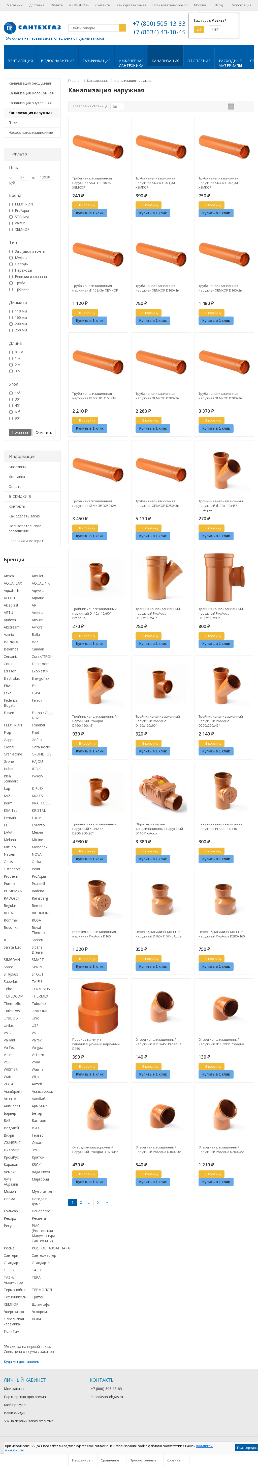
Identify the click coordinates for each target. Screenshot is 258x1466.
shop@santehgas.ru (107, 1396)
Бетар (37, 1113)
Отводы (18, 263)
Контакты (103, 5)
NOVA (37, 854)
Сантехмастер (44, 1255)
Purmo (9, 883)
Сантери (11, 1255)
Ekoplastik (40, 671)
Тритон (38, 1297)
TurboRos (12, 1010)
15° (14, 392)
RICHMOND (41, 912)
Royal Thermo (38, 930)
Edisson (10, 671)
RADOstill (11, 898)
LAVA (8, 832)
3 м (14, 371)
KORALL (38, 1319)
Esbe (36, 685)
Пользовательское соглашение (177, 5)
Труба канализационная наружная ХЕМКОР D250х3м (157, 503)
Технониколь (15, 1297)
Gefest (37, 739)
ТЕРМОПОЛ (42, 1289)
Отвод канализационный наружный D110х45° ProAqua (158, 1041)
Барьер (10, 1113)
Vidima (9, 1054)
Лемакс (10, 1171)
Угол (13, 384)
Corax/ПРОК (42, 656)
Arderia (37, 612)
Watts (8, 1076)
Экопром (39, 1311)
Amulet (37, 575)
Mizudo (10, 847)
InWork (37, 776)
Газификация (97, 60)
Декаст (38, 1142)
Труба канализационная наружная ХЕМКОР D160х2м (220, 288)
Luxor (36, 817)
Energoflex (40, 678)
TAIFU (37, 981)
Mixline (37, 839)
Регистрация (241, 5)
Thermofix (12, 1003)
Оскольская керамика (14, 1321)
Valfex (17, 223)
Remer (37, 905)
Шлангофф (41, 1304)
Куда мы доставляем (22, 1361)
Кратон (38, 1157)
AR (34, 605)
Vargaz (37, 1047)
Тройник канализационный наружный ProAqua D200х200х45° (221, 721)
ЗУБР (36, 1149)
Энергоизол (14, 1311)
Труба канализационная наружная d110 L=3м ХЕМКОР (95, 288)
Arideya (10, 619)
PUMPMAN (13, 890)
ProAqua (19, 210)
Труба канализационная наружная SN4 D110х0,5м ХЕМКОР (92, 183)
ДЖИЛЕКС (12, 1142)
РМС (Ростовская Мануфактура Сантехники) (43, 1233)
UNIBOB (11, 1018)
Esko (8, 693)
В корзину (84, 205)
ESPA (36, 693)
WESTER (11, 1069)
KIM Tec (10, 810)
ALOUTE (11, 597)
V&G (7, 1032)
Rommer (11, 920)
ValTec (9, 1047)
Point (36, 869)
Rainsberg (40, 898)
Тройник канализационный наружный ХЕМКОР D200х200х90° (94, 828)
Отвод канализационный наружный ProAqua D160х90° (158, 1149)
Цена (14, 167)
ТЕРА (36, 1277)
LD (6, 825)
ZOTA (8, 1084)
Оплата (57, 5)
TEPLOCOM (13, 996)
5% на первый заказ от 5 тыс (28, 1421)
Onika (36, 861)
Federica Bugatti (11, 703)
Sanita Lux (12, 947)
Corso (9, 663)
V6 (34, 1032)
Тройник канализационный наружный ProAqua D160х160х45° (94, 721)
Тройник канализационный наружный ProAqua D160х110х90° (221, 613)
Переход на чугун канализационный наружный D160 (96, 1044)
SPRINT (38, 966)
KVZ (7, 795)
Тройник (19, 289)
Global (9, 747)
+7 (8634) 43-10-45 (159, 32)
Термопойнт (14, 1289)
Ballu (36, 634)
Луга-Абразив (11, 1182)
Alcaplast (11, 605)
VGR (7, 1062)
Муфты (18, 257)
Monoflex (39, 847)
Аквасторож (42, 1091)
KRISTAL (39, 810)
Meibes (38, 832)
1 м (14, 358)
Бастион (39, 1120)
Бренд (15, 195)
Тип (13, 242)
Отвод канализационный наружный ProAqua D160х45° (95, 1149)
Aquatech (11, 590)
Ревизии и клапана (28, 276)
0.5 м (16, 352)
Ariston (37, 619)
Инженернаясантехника (131, 63)
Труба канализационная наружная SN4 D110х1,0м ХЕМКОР (155, 183)
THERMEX (40, 996)
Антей (37, 1084)
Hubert (9, 768)
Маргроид (40, 1179)
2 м (14, 364)
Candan (38, 649)
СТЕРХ (9, 1270)
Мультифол (42, 1191)
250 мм (18, 330)
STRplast (19, 216)
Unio (35, 1018)
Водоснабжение (58, 60)
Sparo (8, 966)
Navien (9, 854)
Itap (7, 788)
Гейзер (38, 1135)
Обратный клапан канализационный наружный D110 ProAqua (159, 828)
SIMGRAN (12, 959)
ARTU (8, 612)
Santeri (37, 939)
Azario (9, 634)
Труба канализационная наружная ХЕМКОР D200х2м (157, 395)
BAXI (36, 641)
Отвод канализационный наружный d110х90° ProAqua (221, 1041)
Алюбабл (39, 1098)
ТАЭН (36, 1270)
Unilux (9, 1025)
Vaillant (9, 1040)
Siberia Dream (37, 950)
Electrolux (12, 678)
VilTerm (38, 1054)
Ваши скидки (14, 1412)
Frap (7, 732)
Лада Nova (41, 1171)
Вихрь (9, 1135)
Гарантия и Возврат (26, 540)
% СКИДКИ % (79, 5)
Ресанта (39, 1218)
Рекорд (10, 1218)
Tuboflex (39, 1003)
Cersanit (10, 656)
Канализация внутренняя (30, 102)
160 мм (18, 317)
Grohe (9, 761)
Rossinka (11, 927)
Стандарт (12, 1262)
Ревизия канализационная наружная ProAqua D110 (220, 826)
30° (14, 399)
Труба (17, 282)
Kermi (8, 803)
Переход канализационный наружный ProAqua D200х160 (222, 933)
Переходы (20, 270)
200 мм (18, 323)
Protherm (11, 876)
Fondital (38, 725)
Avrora (37, 627)
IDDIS (36, 768)
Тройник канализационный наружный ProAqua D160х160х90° (158, 721)
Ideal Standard (11, 778)
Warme (38, 1069)
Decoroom (41, 663)
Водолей (11, 1127)
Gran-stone (13, 754)
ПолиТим (11, 1331)
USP (35, 1025)
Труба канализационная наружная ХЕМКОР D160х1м (157, 288)
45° (14, 405)
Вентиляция (20, 60)
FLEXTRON (21, 204)
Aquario (38, 597)
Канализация (165, 60)
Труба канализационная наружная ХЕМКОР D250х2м (94, 503)
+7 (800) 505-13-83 (159, 23)
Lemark (10, 817)
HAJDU (37, 761)
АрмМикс (39, 1106)
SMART (38, 959)
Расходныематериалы (230, 63)
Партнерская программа (25, 1396)
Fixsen (9, 712)
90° (14, 418)
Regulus (10, 905)
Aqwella (38, 590)
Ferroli (37, 700)
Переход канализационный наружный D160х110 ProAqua (159, 933)
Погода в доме (39, 1201)
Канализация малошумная (31, 93)
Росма (9, 1248)
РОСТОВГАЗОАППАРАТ (52, 1248)
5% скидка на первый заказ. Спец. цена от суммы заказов (55, 38)
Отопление (199, 60)
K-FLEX (37, 788)
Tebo (8, 988)
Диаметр (18, 302)
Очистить (44, 432)
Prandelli (39, 883)
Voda (36, 1062)
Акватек (11, 1098)
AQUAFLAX (13, 583)
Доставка (37, 5)
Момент (11, 1191)
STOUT (38, 974)
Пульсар (11, 1211)
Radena (38, 890)
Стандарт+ (41, 1262)
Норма (9, 1198)
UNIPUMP (40, 1010)
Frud (35, 732)
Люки (13, 122)
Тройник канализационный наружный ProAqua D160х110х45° (158, 613)
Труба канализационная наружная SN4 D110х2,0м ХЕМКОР (218, 183)
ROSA (36, 920)
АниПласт (12, 1106)
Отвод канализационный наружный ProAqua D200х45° (221, 1149)
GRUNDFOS (41, 754)
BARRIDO (12, 641)
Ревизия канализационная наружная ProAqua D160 (94, 933)
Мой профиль (15, 1404)
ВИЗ (35, 1127)
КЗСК (36, 1164)
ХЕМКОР (19, 229)
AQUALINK (41, 583)
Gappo (9, 739)
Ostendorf (12, 869)
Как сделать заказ (131, 5)
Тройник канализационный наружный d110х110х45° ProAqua (221, 505)
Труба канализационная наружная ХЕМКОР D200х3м (220, 395)
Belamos (11, 649)
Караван (11, 1164)
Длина (15, 343)
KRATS (37, 795)
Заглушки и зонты (27, 251)
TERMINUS (41, 988)
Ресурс (9, 1225)
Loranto (38, 825)
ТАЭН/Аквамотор (13, 1280)
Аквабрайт (13, 1091)
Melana (10, 839)
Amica (9, 575)
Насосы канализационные (31, 132)
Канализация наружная (30, 112)
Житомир (11, 1149)
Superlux (11, 981)
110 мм (18, 311)
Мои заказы (14, 1388)
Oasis (8, 861)
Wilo (35, 1076)
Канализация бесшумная (30, 83)
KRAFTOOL (41, 803)
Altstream (12, 627)
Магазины (15, 5)
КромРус (11, 1157)
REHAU (9, 912)
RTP (7, 939)
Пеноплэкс (41, 1211)
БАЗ (7, 1120)
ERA (7, 685)
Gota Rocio (41, 747)
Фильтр (19, 154)
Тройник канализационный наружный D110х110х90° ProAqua (94, 613)
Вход (219, 5)
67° (14, 411)
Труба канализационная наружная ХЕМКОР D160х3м (94, 395)
